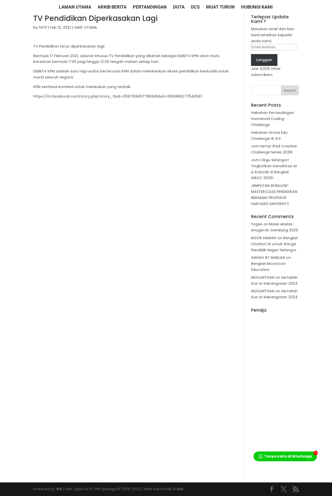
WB (59, 488)
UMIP (78, 27)
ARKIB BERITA (112, 7)
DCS (195, 7)
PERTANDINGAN (150, 7)
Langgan (264, 59)
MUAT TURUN (220, 7)
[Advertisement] (275, 390)
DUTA (179, 7)
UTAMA (90, 27)
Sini (180, 488)
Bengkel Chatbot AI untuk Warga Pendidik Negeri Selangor (274, 244)
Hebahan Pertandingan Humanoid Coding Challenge (272, 118)
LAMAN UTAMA (75, 7)
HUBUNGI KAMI (257, 7)
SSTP (43, 27)
